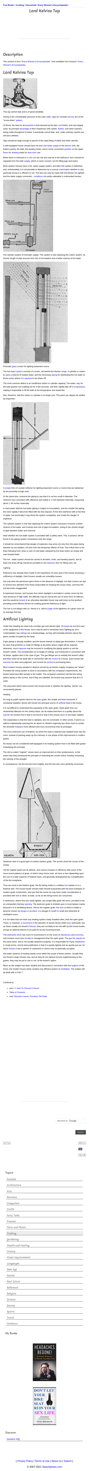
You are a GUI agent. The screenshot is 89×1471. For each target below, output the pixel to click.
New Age (12, 1269)
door (62, 907)
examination (64, 169)
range (64, 371)
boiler (37, 371)
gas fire (72, 938)
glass (14, 366)
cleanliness (66, 935)
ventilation (65, 969)
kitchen (68, 145)
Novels (11, 1275)
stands (79, 938)
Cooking (11, 1233)
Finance (11, 1221)
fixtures (32, 926)
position (67, 149)
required (28, 378)
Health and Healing (18, 1245)
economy (79, 935)
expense (22, 648)
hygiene (75, 965)
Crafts (10, 1209)
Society (11, 1305)
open (39, 699)
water (48, 117)
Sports (11, 1311)
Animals (11, 1179)
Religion (11, 1293)
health (54, 911)
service (71, 117)
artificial (62, 703)
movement (27, 923)
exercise (7, 662)
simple (8, 488)
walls (27, 491)
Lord (60, 125)
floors (5, 152)
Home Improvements (18, 1257)
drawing (15, 152)
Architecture (14, 1185)
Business (12, 1197)
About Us (57, 1461)
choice (55, 659)
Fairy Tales (13, 1215)
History (11, 1251)
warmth (6, 715)
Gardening (13, 1239)
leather (61, 129)
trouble (28, 938)
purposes (29, 125)
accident (33, 911)
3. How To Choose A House (27, 988)
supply (27, 161)
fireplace (19, 727)
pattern (19, 120)
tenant (22, 600)
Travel (10, 1317)
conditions (38, 176)
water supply (53, 145)
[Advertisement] (44, 31)
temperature (79, 387)
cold (45, 145)
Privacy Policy (25, 1461)
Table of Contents (17, 992)
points (11, 378)
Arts (9, 1191)
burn (69, 923)
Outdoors (12, 1323)
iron (66, 885)
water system (17, 371)
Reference (12, 1287)
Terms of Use (42, 1461)
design (24, 911)
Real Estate (13, 1281)
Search (68, 1461)
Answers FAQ (13, 1439)
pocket (50, 662)
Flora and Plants (16, 1227)
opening (28, 904)
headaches (80, 942)
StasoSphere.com (52, 1467)
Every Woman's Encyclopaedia (36, 61)
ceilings (23, 633)
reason (12, 948)
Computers (13, 1203)
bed (29, 152)
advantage (24, 129)
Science (11, 1299)
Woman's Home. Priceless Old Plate (30, 996)
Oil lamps (65, 626)
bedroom (51, 563)
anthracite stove (14, 935)
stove (62, 715)
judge (50, 608)
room (34, 152)
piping (54, 375)
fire (76, 173)
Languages (13, 1263)
